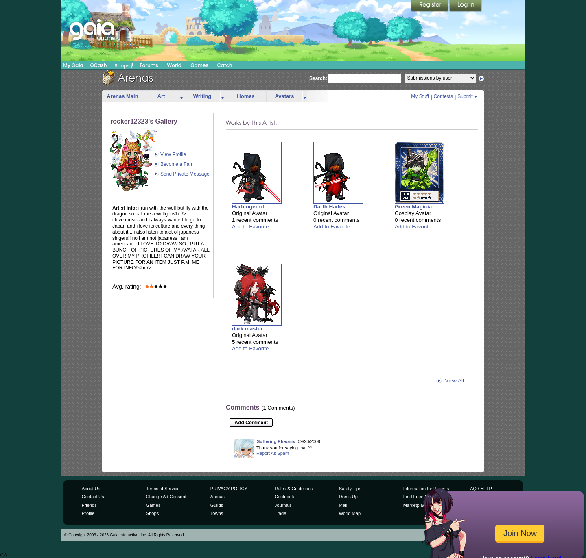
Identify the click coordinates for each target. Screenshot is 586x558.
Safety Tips (350, 488)
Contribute (285, 496)
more (181, 96)
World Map (350, 513)
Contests (443, 96)
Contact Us (93, 496)
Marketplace (415, 505)
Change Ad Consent (166, 496)
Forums (149, 65)
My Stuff (420, 96)
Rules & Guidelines (294, 488)
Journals (283, 505)
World (174, 65)
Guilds (216, 505)
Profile (88, 513)
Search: (318, 78)
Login (465, 6)
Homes (245, 96)
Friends (89, 505)
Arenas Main (122, 96)
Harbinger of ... (251, 207)
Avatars (284, 96)
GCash (98, 65)
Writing (202, 96)
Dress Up (348, 496)
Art (161, 96)
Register (430, 6)
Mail (343, 505)
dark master (247, 329)
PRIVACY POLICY (228, 488)
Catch (224, 65)
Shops (124, 65)
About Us (91, 488)
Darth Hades (329, 207)
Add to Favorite (250, 227)
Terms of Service (162, 488)
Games (199, 65)
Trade (280, 513)
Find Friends (415, 496)
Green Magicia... (415, 207)
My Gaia (73, 65)
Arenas (217, 496)
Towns (216, 513)
